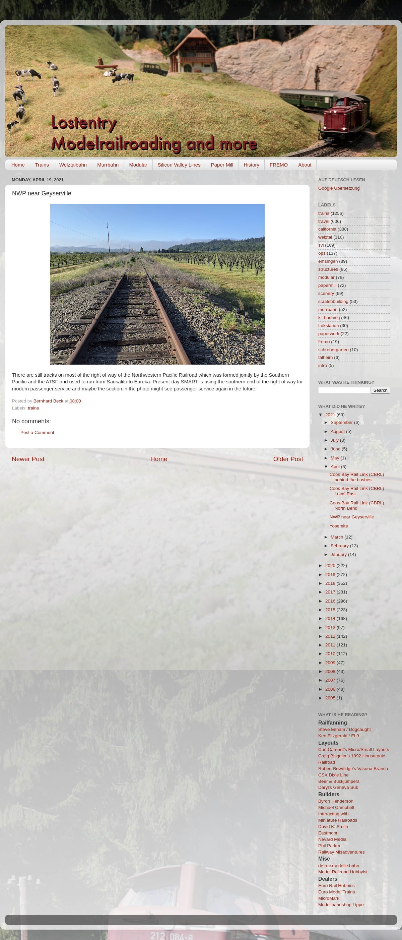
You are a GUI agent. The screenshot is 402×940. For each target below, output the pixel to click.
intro (322, 365)
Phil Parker (329, 845)
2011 (331, 644)
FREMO (279, 165)
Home (18, 165)
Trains (42, 165)
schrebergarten (333, 349)
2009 (331, 662)
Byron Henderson (335, 801)
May (335, 457)
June (336, 448)
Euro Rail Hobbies (336, 885)
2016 (331, 601)
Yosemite (339, 525)
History (251, 165)
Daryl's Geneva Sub (338, 787)
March (337, 537)
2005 (331, 697)
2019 (331, 574)
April (336, 466)
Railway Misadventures (341, 852)
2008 (331, 671)
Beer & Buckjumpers (338, 781)
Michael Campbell (336, 807)
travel (323, 221)
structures (328, 269)
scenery (326, 293)
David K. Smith (333, 826)
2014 (331, 618)
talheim (325, 357)
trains (33, 408)
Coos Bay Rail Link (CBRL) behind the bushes (357, 477)
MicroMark (328, 898)
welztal (325, 237)
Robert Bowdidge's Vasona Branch (353, 768)
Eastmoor (328, 832)
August (338, 431)
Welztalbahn (73, 165)
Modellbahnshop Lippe (341, 904)
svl (321, 245)
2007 (331, 680)
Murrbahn (108, 165)
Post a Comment (37, 432)
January (339, 554)
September (342, 422)
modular (326, 277)
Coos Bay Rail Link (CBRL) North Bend (357, 505)
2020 (331, 565)
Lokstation (328, 325)
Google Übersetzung (339, 188)
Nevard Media (332, 839)
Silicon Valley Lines (179, 165)
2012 (331, 636)
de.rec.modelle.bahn (338, 865)
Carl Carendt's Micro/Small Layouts (353, 749)
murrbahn (328, 309)
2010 (331, 653)
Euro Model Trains (336, 891)
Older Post (288, 458)
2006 (331, 689)
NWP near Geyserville (352, 516)
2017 (331, 591)
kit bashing (329, 317)
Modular (138, 165)
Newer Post (28, 458)
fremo (324, 341)
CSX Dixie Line (333, 774)
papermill (327, 285)
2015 (331, 609)
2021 (331, 414)
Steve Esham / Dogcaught (344, 729)
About (304, 165)
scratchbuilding (333, 301)
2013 (331, 627)
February (340, 545)
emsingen (328, 261)
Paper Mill (222, 165)
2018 (331, 583)
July (335, 440)
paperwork (328, 333)
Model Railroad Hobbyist (342, 871)
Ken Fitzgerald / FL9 (338, 735)
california (327, 229)
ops (322, 253)
